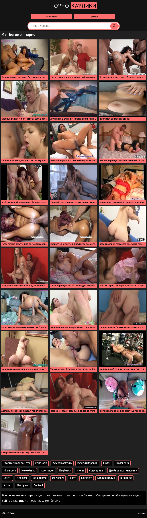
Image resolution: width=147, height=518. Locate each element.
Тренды (94, 16)
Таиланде (126, 478)
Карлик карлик (106, 478)
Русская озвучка (62, 463)
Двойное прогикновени (123, 470)
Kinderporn (10, 470)
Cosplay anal (96, 470)
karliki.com (8, 513)
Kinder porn (122, 463)
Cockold (38, 485)
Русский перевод (87, 463)
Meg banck (65, 470)
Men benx (22, 478)
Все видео (51, 16)
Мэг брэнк (22, 485)
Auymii (7, 485)
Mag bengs (58, 478)
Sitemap (141, 513)
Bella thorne (40, 478)
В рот (72, 478)
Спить (7, 478)
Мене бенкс (28, 470)
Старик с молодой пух (17, 463)
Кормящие (47, 470)
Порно (73, 5)
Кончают (86, 478)
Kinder (106, 463)
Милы (80, 470)
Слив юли (41, 463)
